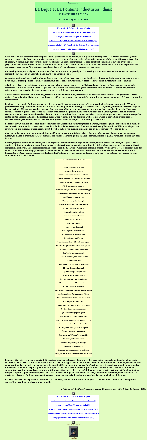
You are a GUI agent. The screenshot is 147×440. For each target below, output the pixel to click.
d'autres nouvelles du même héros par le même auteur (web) (73, 32)
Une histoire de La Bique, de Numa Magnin (73, 28)
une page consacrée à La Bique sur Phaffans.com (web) (73, 49)
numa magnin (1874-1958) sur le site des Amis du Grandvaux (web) (73, 45)
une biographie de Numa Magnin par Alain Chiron (73, 37)
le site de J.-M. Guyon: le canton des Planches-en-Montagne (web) (73, 41)
